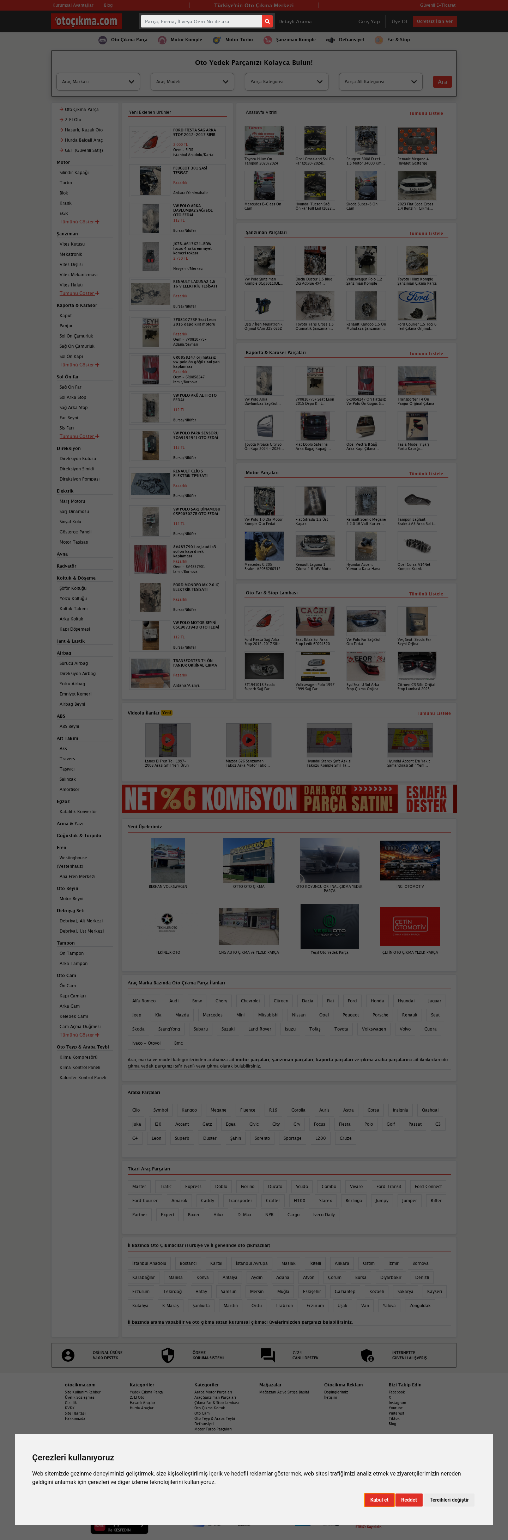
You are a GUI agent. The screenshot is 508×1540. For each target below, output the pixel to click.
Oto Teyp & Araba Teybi (214, 1418)
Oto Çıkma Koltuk (209, 1408)
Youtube (396, 1408)
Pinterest (396, 1413)
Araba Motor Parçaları (213, 1392)
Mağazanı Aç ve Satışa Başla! (284, 1392)
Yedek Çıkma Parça (146, 1392)
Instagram (397, 1402)
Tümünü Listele (426, 593)
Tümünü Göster (79, 1035)
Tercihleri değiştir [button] (449, 1500)
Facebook (397, 1392)
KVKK (70, 1408)
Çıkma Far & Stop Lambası (216, 1402)
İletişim (330, 1397)
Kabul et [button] (379, 1500)
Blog (392, 1424)
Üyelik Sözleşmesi (80, 1397)
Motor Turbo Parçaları (213, 1429)
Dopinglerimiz (336, 1392)
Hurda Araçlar (141, 1408)
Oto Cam (202, 1413)
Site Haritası (75, 1413)
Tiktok (394, 1418)
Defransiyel (204, 1424)
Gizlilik (71, 1402)
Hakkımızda (75, 1418)
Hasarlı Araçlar (142, 1402)
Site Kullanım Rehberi (83, 1392)
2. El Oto (137, 1397)
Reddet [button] (409, 1500)
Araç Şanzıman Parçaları (215, 1397)
